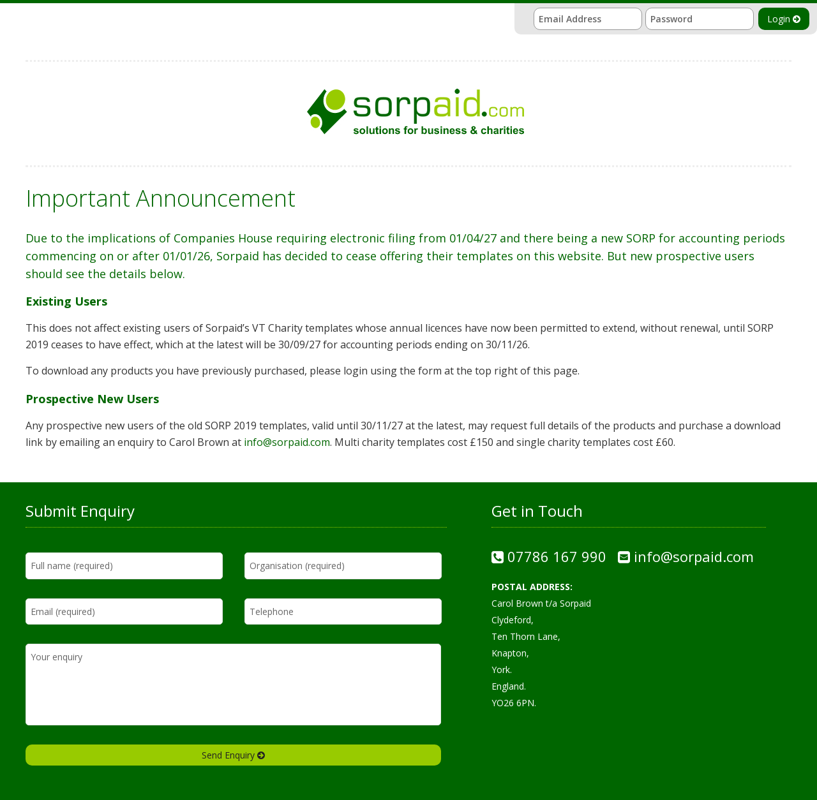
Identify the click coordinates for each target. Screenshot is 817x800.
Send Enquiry (233, 755)
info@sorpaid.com (287, 442)
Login (783, 19)
